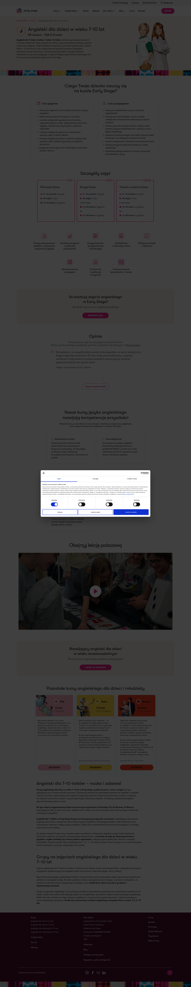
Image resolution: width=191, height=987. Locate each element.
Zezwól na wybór (95, 512)
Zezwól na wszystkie (131, 512)
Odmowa (59, 512)
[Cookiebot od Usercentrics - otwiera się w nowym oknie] (138, 473)
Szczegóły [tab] (95, 478)
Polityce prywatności (128, 494)
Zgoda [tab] (59, 478)
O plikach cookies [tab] (132, 478)
